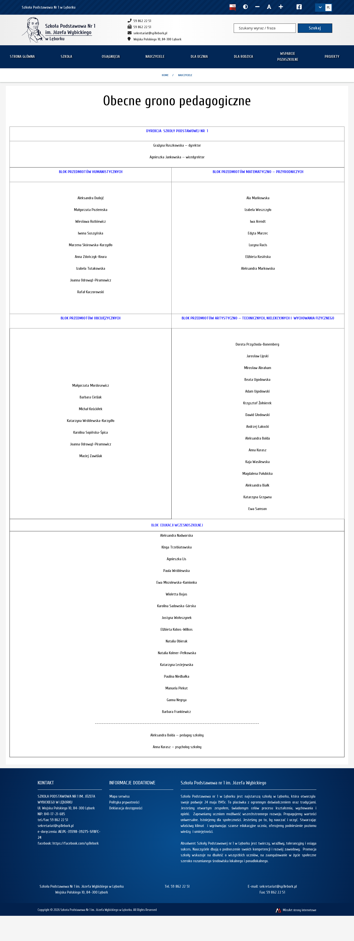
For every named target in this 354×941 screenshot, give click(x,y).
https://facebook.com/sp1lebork (76, 843)
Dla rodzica (243, 57)
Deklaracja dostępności (125, 808)
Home (165, 75)
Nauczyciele (155, 57)
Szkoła (66, 57)
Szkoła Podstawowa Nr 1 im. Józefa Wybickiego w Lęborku (96, 910)
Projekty (332, 57)
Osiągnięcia (111, 57)
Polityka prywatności (124, 802)
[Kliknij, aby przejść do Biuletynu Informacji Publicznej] (233, 7)
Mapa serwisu (119, 796)
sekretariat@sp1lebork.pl (56, 826)
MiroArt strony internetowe (295, 910)
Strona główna (22, 57)
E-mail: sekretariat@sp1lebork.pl (272, 886)
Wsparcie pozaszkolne (287, 57)
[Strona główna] (58, 30)
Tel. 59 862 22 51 (177, 886)
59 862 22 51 (59, 820)
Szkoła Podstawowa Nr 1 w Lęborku (49, 7)
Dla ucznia (199, 57)
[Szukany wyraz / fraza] (265, 28)
